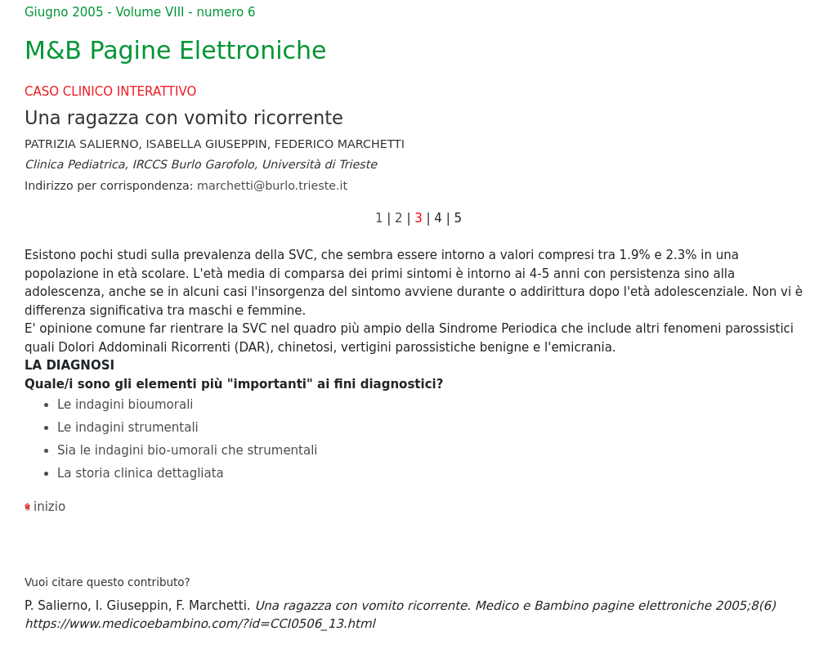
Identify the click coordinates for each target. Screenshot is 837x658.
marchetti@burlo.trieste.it (272, 185)
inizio (49, 506)
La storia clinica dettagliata (140, 473)
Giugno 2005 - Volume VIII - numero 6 (140, 12)
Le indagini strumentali (128, 427)
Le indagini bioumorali (125, 404)
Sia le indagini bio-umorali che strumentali (187, 450)
